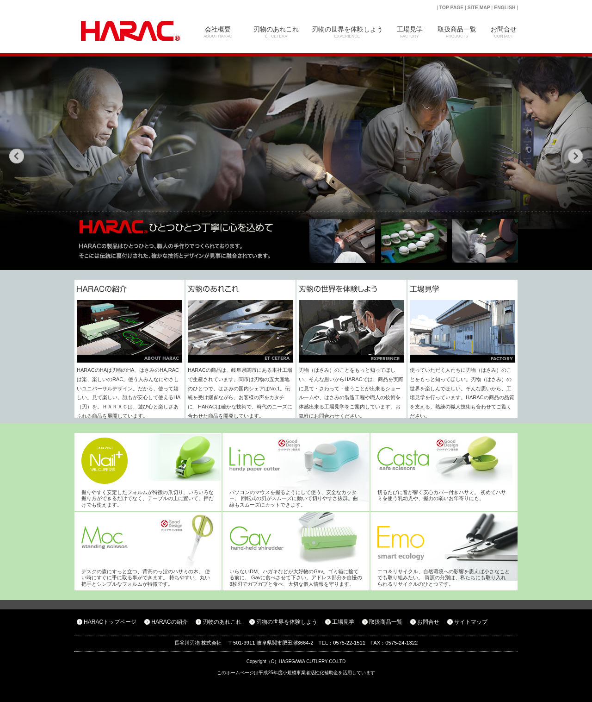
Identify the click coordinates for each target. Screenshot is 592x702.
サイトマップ (470, 622)
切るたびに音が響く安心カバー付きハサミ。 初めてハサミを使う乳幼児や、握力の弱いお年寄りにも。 (441, 495)
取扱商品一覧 (457, 31)
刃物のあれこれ (276, 31)
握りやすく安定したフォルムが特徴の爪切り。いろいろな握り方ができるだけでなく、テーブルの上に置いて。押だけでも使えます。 (147, 498)
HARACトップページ (110, 622)
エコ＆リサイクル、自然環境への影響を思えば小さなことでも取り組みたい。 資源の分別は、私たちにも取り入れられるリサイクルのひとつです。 (443, 578)
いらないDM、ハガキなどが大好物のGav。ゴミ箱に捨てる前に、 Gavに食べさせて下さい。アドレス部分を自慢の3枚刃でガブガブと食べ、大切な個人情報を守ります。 (295, 578)
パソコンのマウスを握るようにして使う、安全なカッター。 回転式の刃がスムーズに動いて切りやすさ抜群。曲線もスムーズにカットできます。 (293, 498)
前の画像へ (16, 156)
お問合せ (503, 31)
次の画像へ (575, 156)
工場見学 (409, 31)
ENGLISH (504, 7)
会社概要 (218, 31)
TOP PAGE (451, 7)
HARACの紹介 (169, 622)
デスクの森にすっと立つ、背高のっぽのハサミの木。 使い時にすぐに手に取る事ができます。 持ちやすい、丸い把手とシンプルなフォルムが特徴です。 (145, 578)
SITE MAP (479, 7)
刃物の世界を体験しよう (347, 31)
